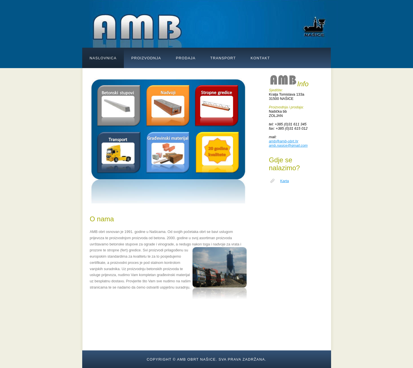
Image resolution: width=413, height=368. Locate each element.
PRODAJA (185, 58)
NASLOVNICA (103, 58)
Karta (284, 181)
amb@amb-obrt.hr (283, 141)
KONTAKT (260, 58)
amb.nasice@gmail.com (288, 145)
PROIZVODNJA (146, 58)
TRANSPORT (223, 58)
